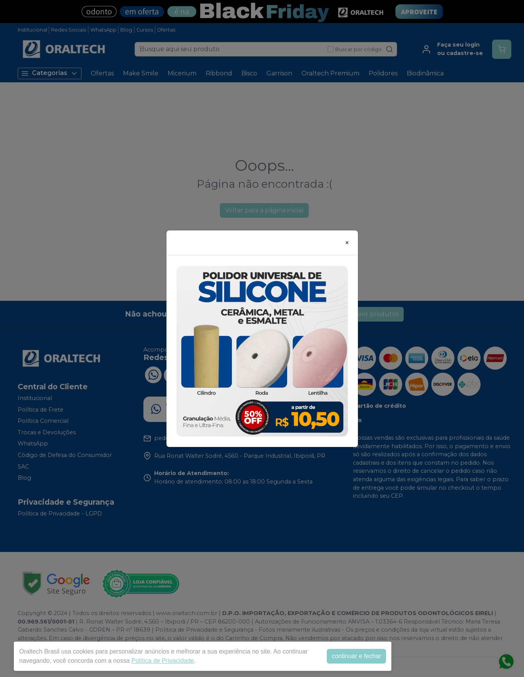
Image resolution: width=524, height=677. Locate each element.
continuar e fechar (356, 656)
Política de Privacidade (162, 660)
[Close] (347, 243)
